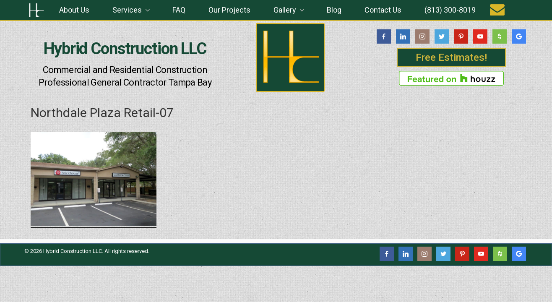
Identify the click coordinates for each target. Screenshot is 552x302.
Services (131, 9)
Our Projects (229, 9)
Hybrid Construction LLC (125, 48)
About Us (74, 9)
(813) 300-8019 (450, 9)
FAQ (178, 9)
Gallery (289, 9)
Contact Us (383, 9)
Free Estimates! (451, 57)
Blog (334, 9)
